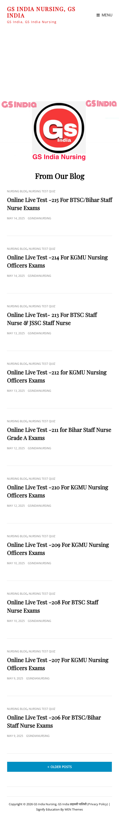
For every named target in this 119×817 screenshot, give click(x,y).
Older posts (61, 767)
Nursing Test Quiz (42, 191)
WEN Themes (74, 809)
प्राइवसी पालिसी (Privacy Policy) (89, 804)
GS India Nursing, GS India (41, 12)
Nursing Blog (17, 191)
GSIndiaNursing (39, 218)
